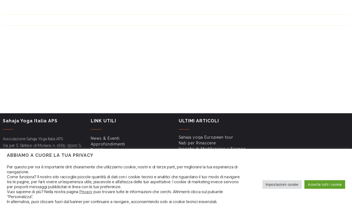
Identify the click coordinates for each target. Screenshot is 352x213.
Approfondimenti (197, 8)
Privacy (85, 191)
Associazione (331, 34)
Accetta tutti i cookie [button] (325, 184)
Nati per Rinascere (197, 143)
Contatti (299, 8)
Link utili (248, 8)
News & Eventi (168, 8)
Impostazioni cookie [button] (282, 184)
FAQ (262, 8)
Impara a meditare (240, 34)
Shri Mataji (202, 34)
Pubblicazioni (226, 8)
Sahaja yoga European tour (206, 137)
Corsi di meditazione (288, 34)
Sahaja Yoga (169, 34)
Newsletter (279, 8)
